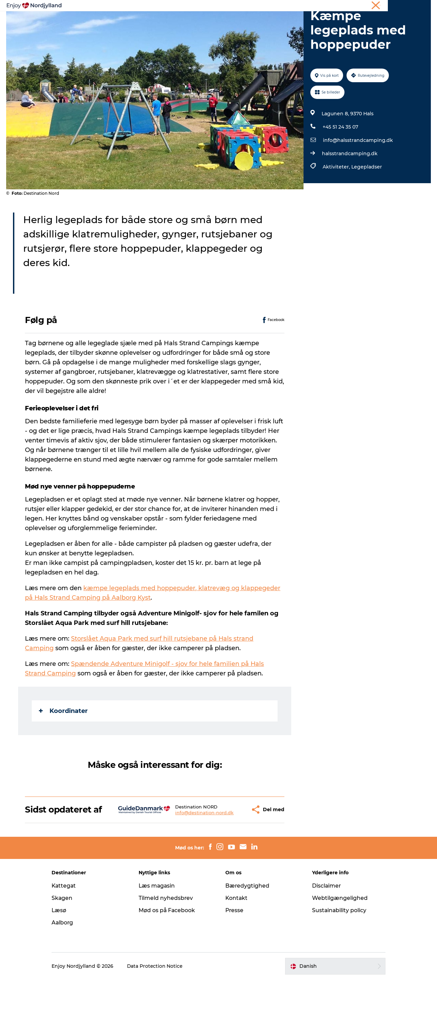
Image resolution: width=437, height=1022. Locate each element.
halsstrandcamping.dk (349, 186)
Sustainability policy (336, 952)
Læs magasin (160, 928)
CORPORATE (418, 6)
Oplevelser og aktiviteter (123, 22)
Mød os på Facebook (169, 952)
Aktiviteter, (336, 199)
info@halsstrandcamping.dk (358, 173)
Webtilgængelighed (337, 940)
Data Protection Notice (161, 1009)
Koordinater (63, 743)
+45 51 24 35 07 (340, 159)
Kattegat (70, 928)
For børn (334, 22)
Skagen (68, 940)
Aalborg (68, 965)
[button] (227, 847)
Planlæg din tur (185, 22)
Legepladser (366, 199)
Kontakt (236, 940)
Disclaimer (324, 928)
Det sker (302, 22)
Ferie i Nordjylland (329, 6)
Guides (272, 22)
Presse (234, 952)
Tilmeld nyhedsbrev (168, 940)
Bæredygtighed (247, 928)
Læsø (64, 952)
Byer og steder (234, 22)
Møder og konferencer (376, 6)
